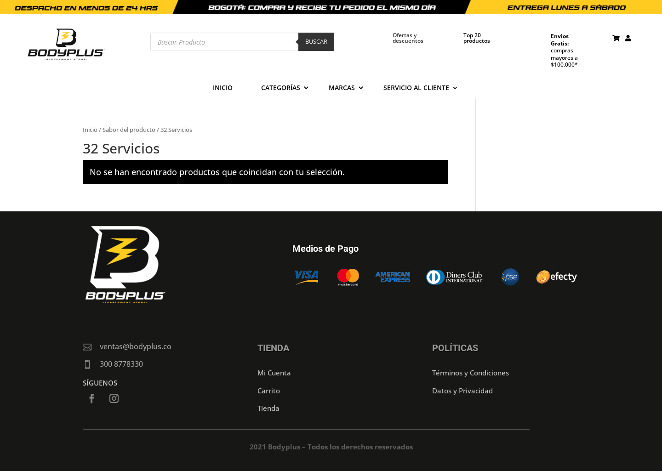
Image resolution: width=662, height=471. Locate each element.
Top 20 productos (476, 38)
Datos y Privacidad (462, 390)
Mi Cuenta (274, 372)
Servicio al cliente (416, 88)
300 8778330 (121, 364)
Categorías (280, 88)
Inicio (223, 88)
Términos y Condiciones (470, 372)
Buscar (316, 41)
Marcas (342, 88)
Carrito (268, 390)
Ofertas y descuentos (408, 38)
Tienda (268, 408)
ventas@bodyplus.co (135, 346)
